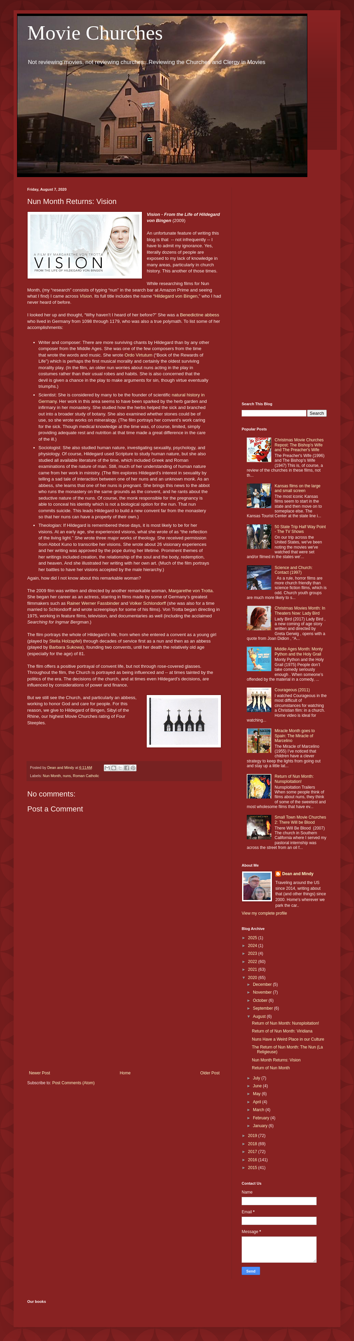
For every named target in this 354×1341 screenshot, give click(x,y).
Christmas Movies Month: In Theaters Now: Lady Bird (300, 610)
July (257, 1078)
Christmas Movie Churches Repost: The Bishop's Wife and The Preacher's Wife (299, 445)
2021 (253, 969)
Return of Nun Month (271, 1068)
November (263, 992)
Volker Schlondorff (147, 603)
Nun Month (52, 776)
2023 (253, 953)
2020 (253, 977)
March (259, 1109)
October (261, 1000)
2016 (253, 1159)
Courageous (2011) (292, 690)
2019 (253, 1135)
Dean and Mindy (297, 873)
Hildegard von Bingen (176, 296)
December (263, 984)
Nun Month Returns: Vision (276, 1060)
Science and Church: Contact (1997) (293, 570)
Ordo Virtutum (138, 355)
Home (125, 1073)
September (263, 1008)
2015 (253, 1167)
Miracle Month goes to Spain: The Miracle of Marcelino (295, 735)
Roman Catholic (86, 776)
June (258, 1086)
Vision (86, 296)
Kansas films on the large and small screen (298, 488)
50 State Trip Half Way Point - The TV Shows (300, 529)
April (257, 1102)
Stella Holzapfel (65, 641)
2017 (253, 1151)
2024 (253, 945)
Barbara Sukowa (66, 647)
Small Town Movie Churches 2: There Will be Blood (300, 819)
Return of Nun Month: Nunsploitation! (294, 779)
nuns (67, 776)
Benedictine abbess (199, 314)
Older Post (210, 1073)
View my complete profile (264, 913)
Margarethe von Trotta (190, 590)
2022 (253, 961)
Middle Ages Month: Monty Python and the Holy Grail (299, 651)
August (260, 1016)
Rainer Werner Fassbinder (94, 603)
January (261, 1125)
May (257, 1093)
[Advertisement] (124, 1014)
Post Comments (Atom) (73, 1082)
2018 (253, 1143)
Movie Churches (95, 32)
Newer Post (39, 1073)
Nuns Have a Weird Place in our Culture (288, 1039)
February (261, 1118)
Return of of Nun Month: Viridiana (282, 1031)
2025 (253, 937)
